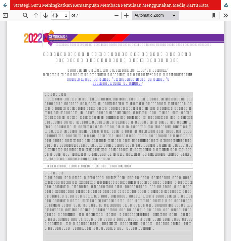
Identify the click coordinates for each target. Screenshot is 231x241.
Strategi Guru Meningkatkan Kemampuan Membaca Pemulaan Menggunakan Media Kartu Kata (111, 5)
